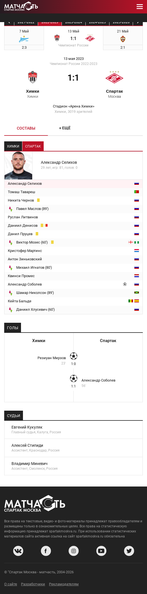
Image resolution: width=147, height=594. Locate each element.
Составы (26, 128)
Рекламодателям (64, 584)
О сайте (10, 584)
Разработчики (33, 584)
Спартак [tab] (33, 146)
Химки (32, 93)
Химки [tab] (13, 146)
